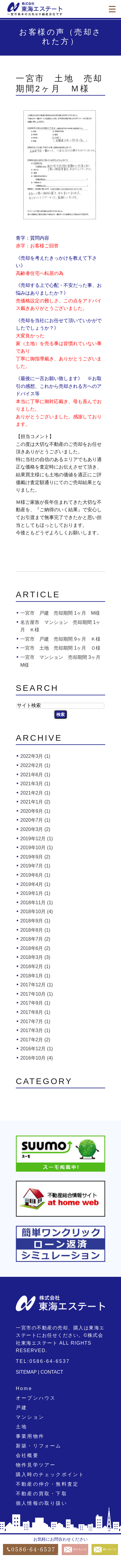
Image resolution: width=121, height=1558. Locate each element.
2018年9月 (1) (35, 920)
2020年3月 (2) (35, 829)
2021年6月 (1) (35, 774)
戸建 (21, 1407)
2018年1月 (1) (35, 975)
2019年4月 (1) (35, 884)
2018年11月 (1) (36, 902)
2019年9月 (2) (35, 856)
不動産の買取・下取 (41, 1493)
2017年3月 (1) (35, 1030)
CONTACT (52, 1372)
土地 (21, 1426)
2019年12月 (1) (36, 838)
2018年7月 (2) (35, 939)
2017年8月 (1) (35, 1012)
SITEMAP (26, 1372)
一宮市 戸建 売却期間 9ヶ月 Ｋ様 (60, 639)
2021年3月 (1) (35, 783)
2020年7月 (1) (35, 820)
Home (24, 1388)
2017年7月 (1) (35, 1021)
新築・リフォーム (39, 1445)
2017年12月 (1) (36, 984)
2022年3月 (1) (35, 756)
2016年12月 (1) (36, 1048)
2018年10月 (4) (36, 911)
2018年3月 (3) (35, 957)
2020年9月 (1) (35, 811)
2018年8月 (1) (35, 930)
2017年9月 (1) (35, 1002)
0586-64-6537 (50, 1361)
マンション (30, 1417)
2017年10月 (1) (36, 994)
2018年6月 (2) (35, 948)
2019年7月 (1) (35, 865)
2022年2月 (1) (35, 765)
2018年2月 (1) (35, 966)
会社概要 (27, 1455)
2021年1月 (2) (35, 801)
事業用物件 (30, 1436)
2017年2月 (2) (35, 1039)
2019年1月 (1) (35, 893)
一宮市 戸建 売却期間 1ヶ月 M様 (60, 613)
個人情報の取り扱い (41, 1503)
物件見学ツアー (36, 1464)
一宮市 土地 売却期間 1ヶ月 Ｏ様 (60, 648)
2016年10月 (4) (36, 1057)
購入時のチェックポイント (50, 1474)
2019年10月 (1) (36, 847)
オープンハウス (36, 1398)
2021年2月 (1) (35, 792)
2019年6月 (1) (35, 875)
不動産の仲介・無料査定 (47, 1484)
